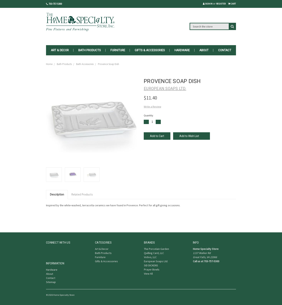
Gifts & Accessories (150, 50)
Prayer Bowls (151, 269)
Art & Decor (60, 50)
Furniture (117, 50)
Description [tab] (57, 194)
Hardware (182, 50)
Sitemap (51, 282)
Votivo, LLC (150, 257)
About (204, 50)
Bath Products (89, 50)
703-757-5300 (54, 3)
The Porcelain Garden (156, 249)
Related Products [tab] (82, 194)
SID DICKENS (151, 265)
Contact (224, 50)
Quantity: (149, 115)
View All (148, 273)
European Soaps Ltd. (156, 261)
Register (221, 3)
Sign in (207, 3)
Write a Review (152, 106)
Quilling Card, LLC (154, 253)
